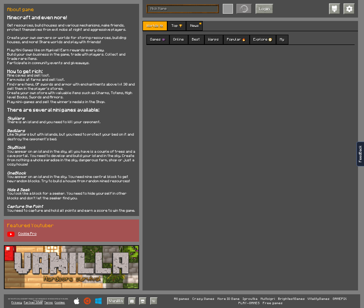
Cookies (60, 303)
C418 (41, 300)
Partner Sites (33, 303)
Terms (48, 303)
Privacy (17, 303)
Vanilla (116, 301)
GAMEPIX (340, 299)
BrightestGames (291, 299)
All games (181, 299)
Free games (273, 303)
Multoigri (268, 299)
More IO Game (229, 299)
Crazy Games (203, 299)
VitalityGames (319, 299)
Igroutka (250, 299)
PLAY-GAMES (249, 303)
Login (264, 8)
